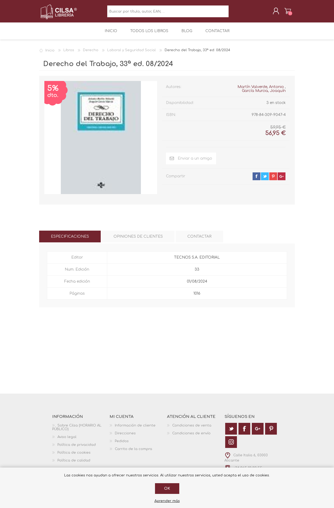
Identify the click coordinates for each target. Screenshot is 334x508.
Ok (167, 489)
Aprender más (167, 501)
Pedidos (122, 445)
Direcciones (125, 437)
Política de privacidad (76, 448)
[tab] (70, 240)
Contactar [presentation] (199, 240)
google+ (281, 180)
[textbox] (168, 13)
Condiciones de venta (191, 429)
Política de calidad (73, 464)
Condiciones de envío (191, 437)
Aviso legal (66, 440)
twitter (265, 180)
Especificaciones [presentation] (70, 240)
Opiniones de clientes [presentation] (138, 240)
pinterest (273, 180)
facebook (256, 180)
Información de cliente (135, 429)
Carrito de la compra (282, 13)
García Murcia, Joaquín (264, 94)
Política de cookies (74, 456)
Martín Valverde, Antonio (260, 90)
